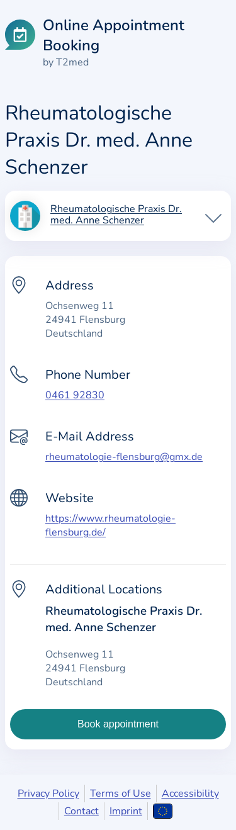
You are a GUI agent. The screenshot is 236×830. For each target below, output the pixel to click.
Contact (81, 811)
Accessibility (190, 793)
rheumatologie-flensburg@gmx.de (124, 457)
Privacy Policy (48, 793)
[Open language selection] (162, 811)
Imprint (126, 811)
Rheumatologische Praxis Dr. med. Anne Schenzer (116, 215)
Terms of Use (120, 793)
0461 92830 (74, 395)
